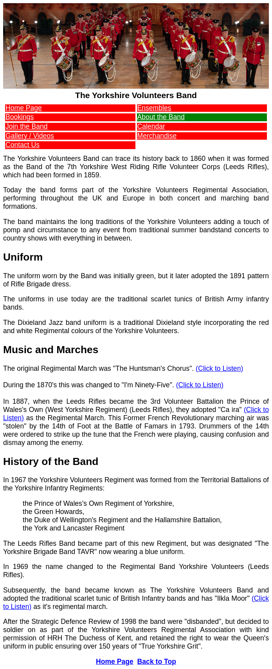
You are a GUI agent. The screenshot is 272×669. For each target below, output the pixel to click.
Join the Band (26, 126)
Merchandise (157, 136)
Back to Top (156, 661)
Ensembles (154, 108)
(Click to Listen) (219, 368)
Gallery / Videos (29, 136)
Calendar (151, 126)
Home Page (23, 108)
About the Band (161, 117)
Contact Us (22, 145)
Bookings (19, 117)
